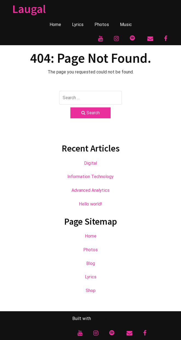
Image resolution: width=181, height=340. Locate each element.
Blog (90, 263)
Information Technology (90, 176)
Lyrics (78, 24)
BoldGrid (100, 318)
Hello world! (90, 204)
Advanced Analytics (90, 190)
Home (55, 24)
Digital (90, 163)
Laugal (29, 8)
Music (126, 24)
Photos (101, 24)
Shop (91, 290)
